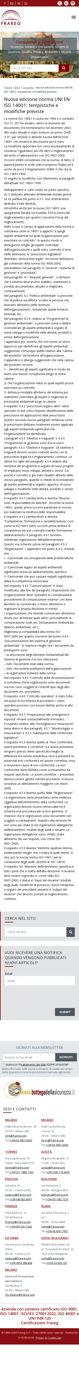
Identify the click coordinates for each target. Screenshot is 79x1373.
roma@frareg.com (52, 1226)
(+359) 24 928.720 (56, 1263)
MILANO (11, 1119)
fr (18, 3)
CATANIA (12, 1238)
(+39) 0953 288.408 (20, 1263)
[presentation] (37, 995)
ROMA (46, 1206)
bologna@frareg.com (54, 1194)
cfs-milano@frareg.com (20, 1294)
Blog (17, 87)
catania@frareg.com (18, 1258)
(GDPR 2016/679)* (57, 1064)
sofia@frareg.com (52, 1258)
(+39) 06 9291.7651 (57, 1231)
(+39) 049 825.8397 (20, 1199)
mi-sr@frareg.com (52, 1140)
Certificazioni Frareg (39, 1322)
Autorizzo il (11, 1064)
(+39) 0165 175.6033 (58, 1172)
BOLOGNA (49, 1178)
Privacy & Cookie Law (48, 1337)
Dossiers (27, 87)
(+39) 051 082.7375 (57, 1199)
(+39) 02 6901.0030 (20, 1140)
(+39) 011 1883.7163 (21, 1172)
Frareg (8, 87)
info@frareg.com (16, 1135)
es (26, 3)
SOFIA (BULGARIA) (54, 1238)
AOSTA (46, 1151)
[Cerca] (64, 68)
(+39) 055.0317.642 (20, 1226)
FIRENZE (11, 1206)
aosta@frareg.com (53, 1167)
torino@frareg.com (17, 1167)
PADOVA (11, 1178)
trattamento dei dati (33, 1064)
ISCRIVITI (66, 1057)
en (11, 3)
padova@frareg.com (18, 1194)
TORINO (11, 1151)
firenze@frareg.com (18, 1222)
